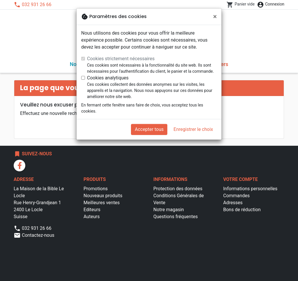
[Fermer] (214, 16)
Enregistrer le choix (193, 129)
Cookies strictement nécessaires (121, 58)
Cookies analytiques (108, 78)
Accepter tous (149, 129)
